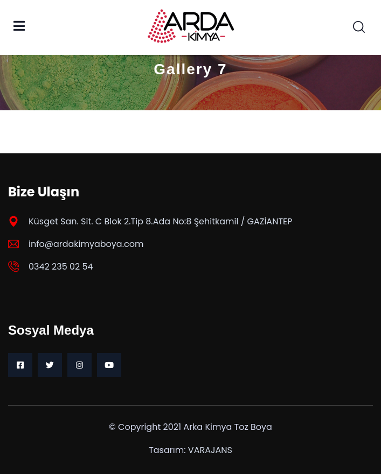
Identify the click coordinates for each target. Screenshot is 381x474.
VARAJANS (210, 450)
